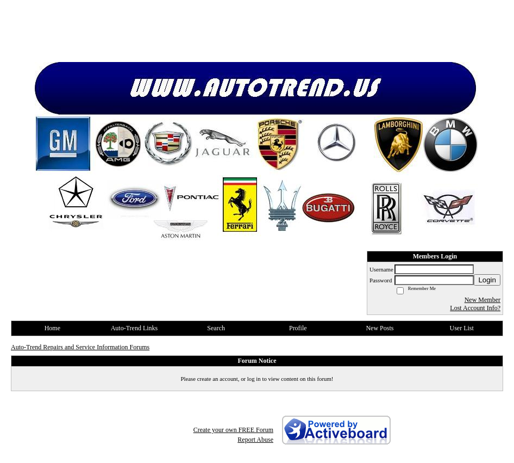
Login (487, 280)
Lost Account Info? (475, 308)
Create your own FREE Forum (233, 430)
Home (52, 328)
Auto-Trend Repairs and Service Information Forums (80, 347)
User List (461, 328)
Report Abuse (255, 439)
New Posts (379, 328)
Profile (298, 328)
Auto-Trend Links (134, 328)
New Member (482, 300)
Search (216, 328)
